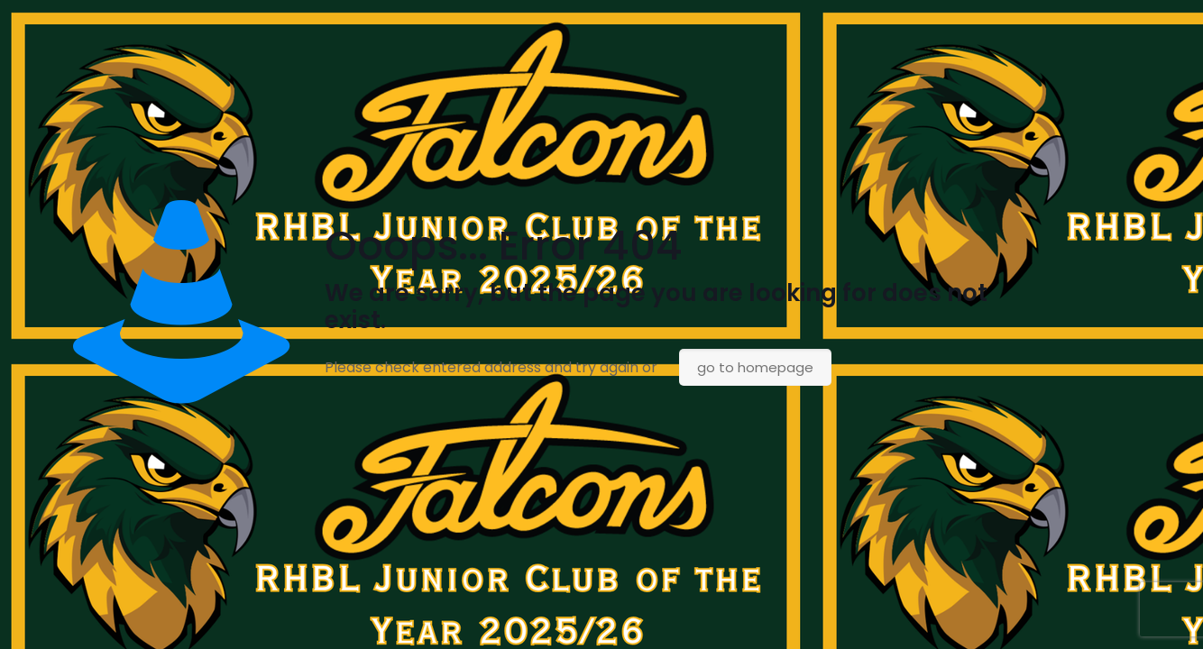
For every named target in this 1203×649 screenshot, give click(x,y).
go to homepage (755, 367)
